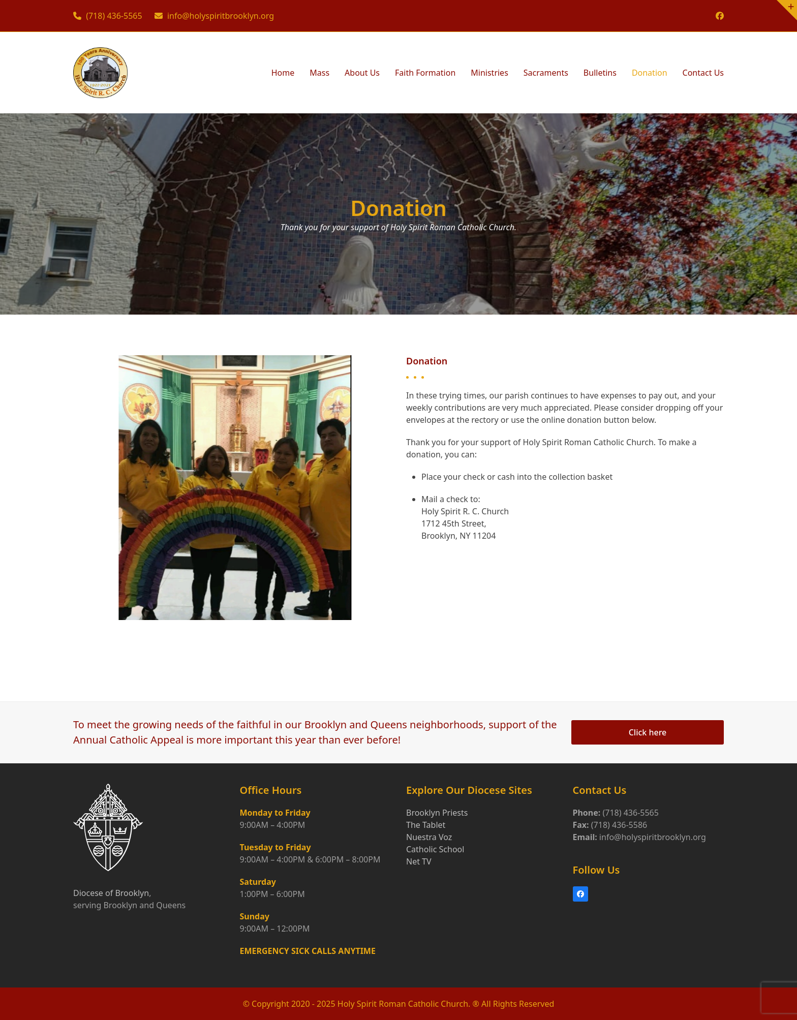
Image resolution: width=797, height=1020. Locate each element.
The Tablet (425, 824)
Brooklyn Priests (437, 812)
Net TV (419, 861)
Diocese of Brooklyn (111, 893)
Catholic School (435, 849)
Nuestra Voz (429, 837)
